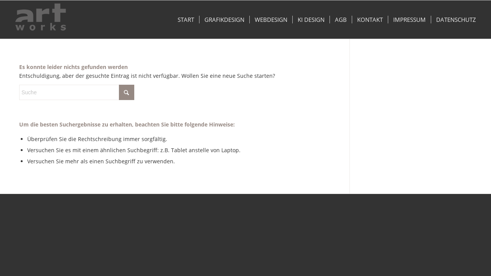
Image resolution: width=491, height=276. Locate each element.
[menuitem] (186, 19)
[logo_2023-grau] (40, 19)
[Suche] (76, 92)
